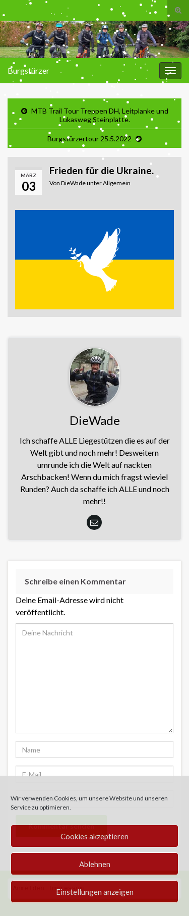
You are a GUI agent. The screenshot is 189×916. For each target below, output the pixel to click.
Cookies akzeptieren (94, 836)
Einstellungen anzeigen (95, 891)
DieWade (73, 183)
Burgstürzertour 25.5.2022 (89, 138)
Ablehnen (94, 864)
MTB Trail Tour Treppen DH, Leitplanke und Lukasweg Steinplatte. (99, 115)
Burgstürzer (28, 70)
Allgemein (117, 183)
